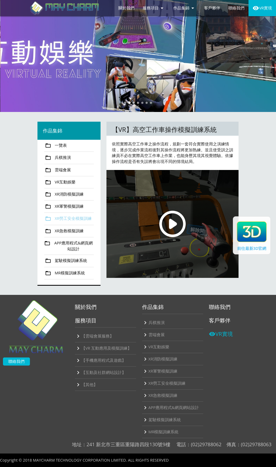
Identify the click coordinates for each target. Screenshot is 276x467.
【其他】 (86, 384)
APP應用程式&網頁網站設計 (68, 246)
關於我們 (126, 8)
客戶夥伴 (212, 8)
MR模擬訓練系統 (64, 273)
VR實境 (262, 8)
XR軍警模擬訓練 (64, 206)
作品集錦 (184, 8)
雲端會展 (57, 170)
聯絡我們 (236, 8)
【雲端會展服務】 (94, 336)
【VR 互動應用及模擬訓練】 (103, 348)
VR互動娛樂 (60, 182)
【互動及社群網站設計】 (100, 372)
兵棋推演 (57, 158)
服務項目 (154, 8)
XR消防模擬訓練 (64, 194)
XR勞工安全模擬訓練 (68, 219)
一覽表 (55, 145)
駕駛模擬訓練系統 (65, 261)
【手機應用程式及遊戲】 (100, 360)
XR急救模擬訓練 (64, 231)
